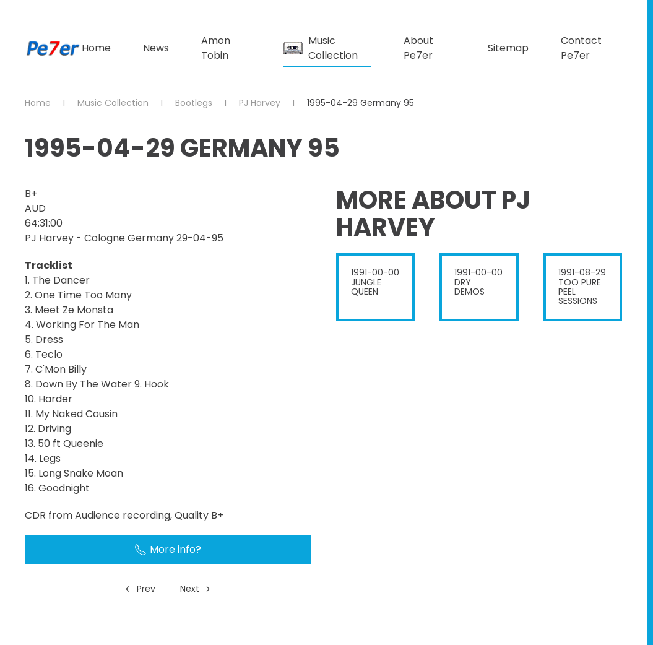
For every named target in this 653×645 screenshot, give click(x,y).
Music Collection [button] (320, 48)
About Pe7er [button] (418, 48)
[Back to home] (53, 48)
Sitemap (508, 48)
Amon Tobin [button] (215, 48)
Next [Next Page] (195, 588)
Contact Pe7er (581, 48)
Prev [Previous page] (140, 588)
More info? (167, 549)
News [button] (156, 48)
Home (96, 48)
